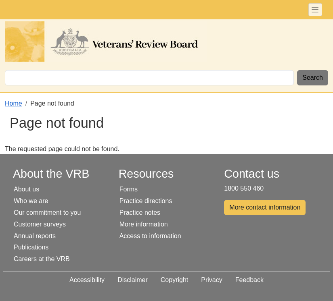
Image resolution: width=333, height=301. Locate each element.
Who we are (31, 200)
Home (13, 103)
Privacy (211, 279)
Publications (31, 247)
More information (143, 224)
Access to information (150, 235)
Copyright (174, 279)
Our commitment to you (47, 212)
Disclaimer (132, 279)
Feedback (249, 279)
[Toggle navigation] (315, 9)
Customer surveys (40, 224)
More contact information (264, 207)
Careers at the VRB (42, 258)
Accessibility (87, 279)
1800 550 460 (244, 188)
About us (26, 189)
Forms (128, 189)
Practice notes (139, 212)
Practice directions (145, 200)
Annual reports (35, 235)
